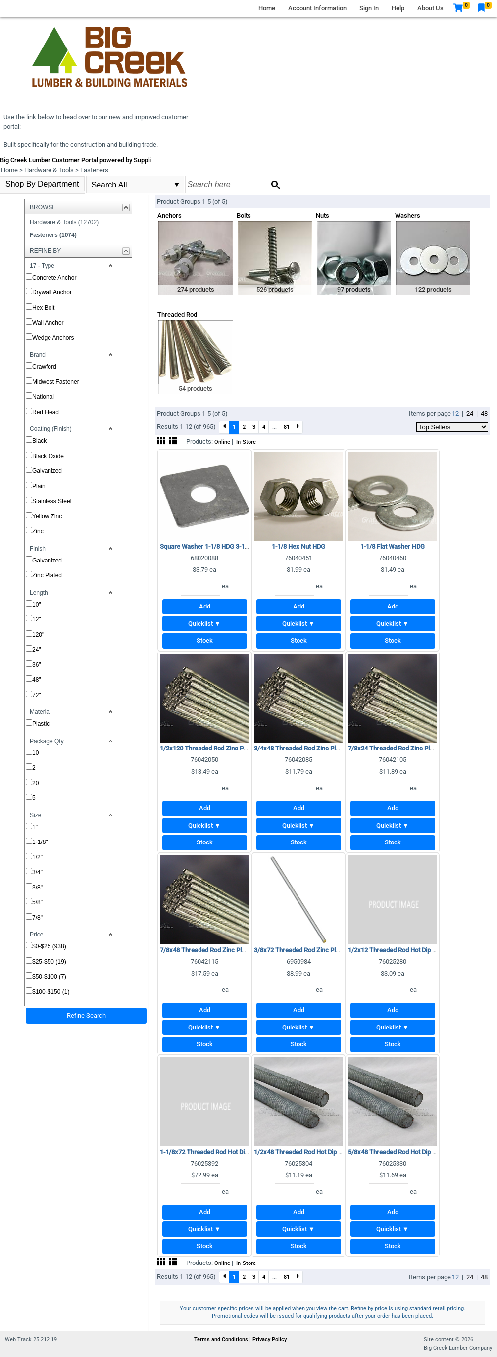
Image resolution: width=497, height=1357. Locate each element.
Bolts (244, 215)
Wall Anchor (48, 322)
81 (287, 426)
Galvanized (47, 471)
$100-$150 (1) (50, 991)
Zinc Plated (47, 575)
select (177, 184)
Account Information (317, 8)
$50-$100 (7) (49, 976)
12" (36, 619)
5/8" (37, 902)
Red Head (45, 412)
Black (39, 440)
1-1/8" (40, 842)
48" (36, 679)
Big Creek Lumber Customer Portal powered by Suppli (75, 160)
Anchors (169, 215)
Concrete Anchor (54, 277)
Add (204, 606)
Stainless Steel (51, 501)
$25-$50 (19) (49, 961)
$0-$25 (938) (49, 946)
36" (36, 664)
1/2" (37, 857)
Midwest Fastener (55, 381)
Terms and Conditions (221, 1339)
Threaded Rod (177, 314)
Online (222, 442)
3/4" (37, 872)
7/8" (37, 917)
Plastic (41, 723)
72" (36, 695)
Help (398, 8)
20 (35, 783)
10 (35, 752)
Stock (205, 640)
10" (36, 604)
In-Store (246, 442)
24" (36, 649)
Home (266, 8)
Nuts (322, 215)
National (43, 396)
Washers (407, 215)
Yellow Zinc (47, 516)
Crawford (44, 366)
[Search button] (275, 184)
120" (38, 634)
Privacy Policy (269, 1339)
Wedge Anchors (53, 337)
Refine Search (86, 1015)
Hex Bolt (43, 307)
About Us (430, 8)
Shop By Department (42, 184)
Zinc (38, 531)
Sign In (369, 8)
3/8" (37, 887)
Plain (39, 486)
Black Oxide (48, 456)
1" (35, 827)
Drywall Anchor (52, 292)
